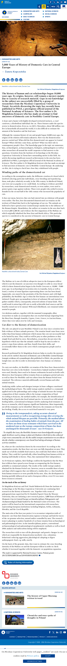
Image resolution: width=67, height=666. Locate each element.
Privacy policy (33, 655)
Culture (26, 19)
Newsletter (21, 637)
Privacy (42, 637)
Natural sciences (51, 11)
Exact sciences (29, 17)
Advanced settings (34, 661)
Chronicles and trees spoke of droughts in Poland (41, 616)
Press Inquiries (32, 637)
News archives (52, 637)
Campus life (27, 14)
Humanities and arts (31, 11)
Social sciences (51, 14)
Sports (47, 17)
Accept (48, 656)
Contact (12, 637)
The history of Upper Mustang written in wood (42, 597)
